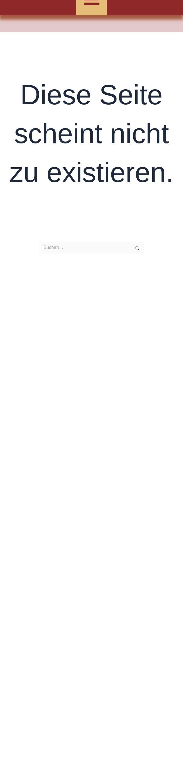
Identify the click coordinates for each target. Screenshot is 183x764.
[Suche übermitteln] (137, 248)
